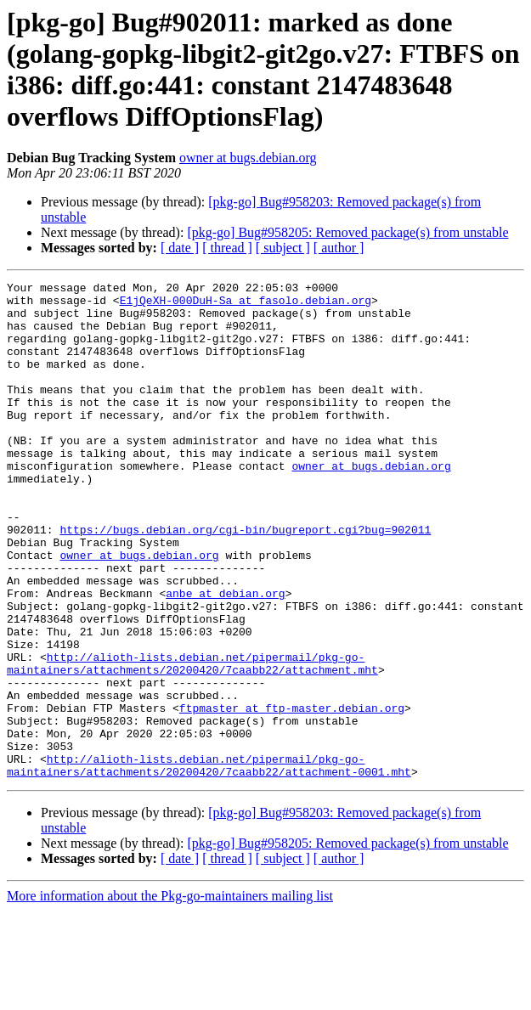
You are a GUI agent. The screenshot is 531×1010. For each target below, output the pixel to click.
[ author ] (339, 247)
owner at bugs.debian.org (247, 157)
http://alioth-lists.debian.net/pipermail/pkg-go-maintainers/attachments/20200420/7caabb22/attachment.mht (192, 740)
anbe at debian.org (225, 656)
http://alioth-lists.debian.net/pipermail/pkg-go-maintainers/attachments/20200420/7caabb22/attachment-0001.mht (209, 863)
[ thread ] (227, 247)
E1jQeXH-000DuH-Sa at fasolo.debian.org (245, 305)
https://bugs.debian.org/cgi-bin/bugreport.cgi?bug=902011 (245, 580)
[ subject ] (283, 247)
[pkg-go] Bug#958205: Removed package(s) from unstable (347, 232)
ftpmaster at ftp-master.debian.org (291, 794)
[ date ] (180, 247)
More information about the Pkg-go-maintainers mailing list (170, 995)
